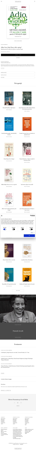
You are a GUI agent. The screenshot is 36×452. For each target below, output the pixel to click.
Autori (2, 423)
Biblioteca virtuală (3, 431)
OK (29, 235)
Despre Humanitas (4, 433)
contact (18, 405)
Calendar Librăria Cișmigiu (6, 379)
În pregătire (2, 420)
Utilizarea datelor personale (29, 429)
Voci (25, 424)
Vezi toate (18, 290)
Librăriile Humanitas (4, 429)
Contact (2, 435)
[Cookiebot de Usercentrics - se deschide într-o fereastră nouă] (31, 215)
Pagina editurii (3, 418)
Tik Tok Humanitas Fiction (17, 434)
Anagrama (21, 444)
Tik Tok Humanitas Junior (17, 438)
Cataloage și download (4, 434)
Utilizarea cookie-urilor (28, 430)
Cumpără (18, 54)
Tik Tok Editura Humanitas (17, 431)
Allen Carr (4, 47)
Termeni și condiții (27, 431)
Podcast (2, 430)
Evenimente (2, 421)
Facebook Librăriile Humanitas (17, 435)
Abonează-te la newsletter (6, 390)
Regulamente (27, 432)
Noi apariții (2, 419)
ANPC (26, 433)
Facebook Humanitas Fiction (17, 432)
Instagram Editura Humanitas (17, 430)
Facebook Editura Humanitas (17, 429)
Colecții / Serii (3, 422)
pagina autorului (18, 337)
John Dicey (11, 47)
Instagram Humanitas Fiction (17, 433)
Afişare (32, 232)
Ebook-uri (2, 432)
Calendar (2, 373)
